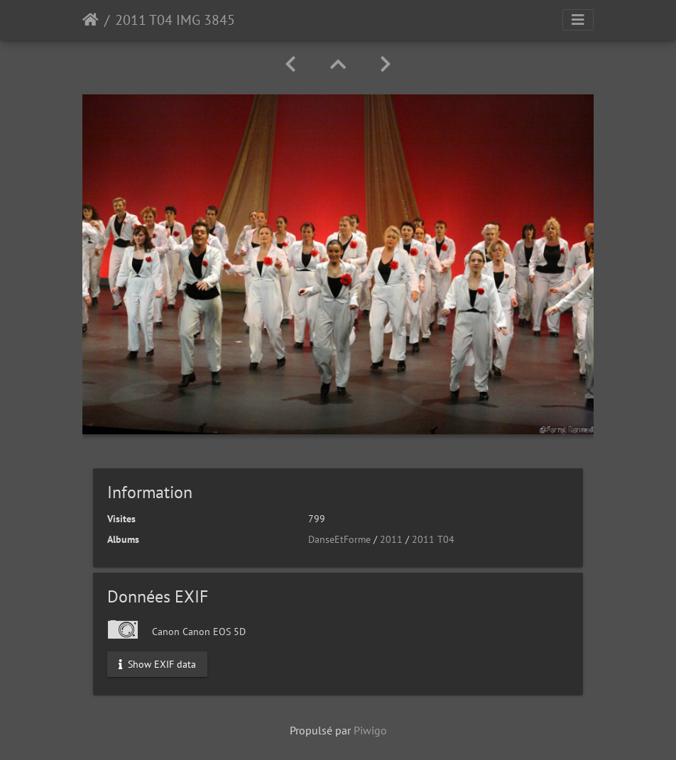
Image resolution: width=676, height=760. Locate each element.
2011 (391, 539)
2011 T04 (433, 539)
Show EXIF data (157, 664)
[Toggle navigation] (578, 20)
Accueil (90, 20)
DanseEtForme (339, 539)
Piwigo (370, 730)
